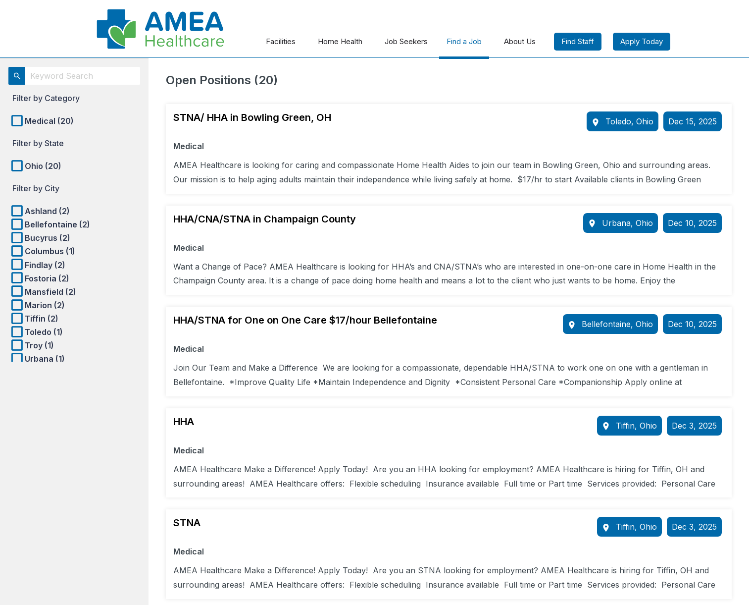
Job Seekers (406, 41)
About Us (520, 41)
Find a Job (464, 41)
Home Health (340, 41)
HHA (183, 422)
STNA (186, 523)
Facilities (281, 41)
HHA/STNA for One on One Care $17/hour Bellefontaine (305, 320)
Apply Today (641, 41)
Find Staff (577, 41)
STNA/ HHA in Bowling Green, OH (252, 117)
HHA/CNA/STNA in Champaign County (264, 219)
